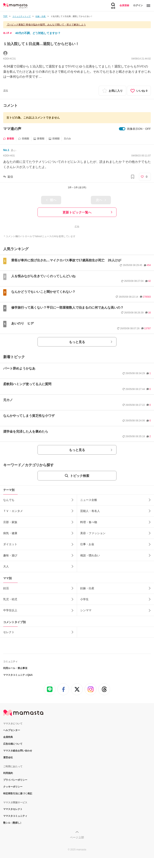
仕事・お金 (87, 544)
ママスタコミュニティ (15, 816)
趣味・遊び (10, 555)
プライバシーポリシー (15, 780)
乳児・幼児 (10, 599)
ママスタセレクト (12, 809)
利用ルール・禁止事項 (15, 668)
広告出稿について (12, 744)
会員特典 (8, 737)
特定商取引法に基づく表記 (17, 793)
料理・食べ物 (88, 522)
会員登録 (124, 5)
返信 (10, 176)
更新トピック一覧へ (77, 212)
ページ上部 (77, 837)
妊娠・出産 (87, 588)
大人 (6, 566)
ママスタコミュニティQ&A (18, 675)
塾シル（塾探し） (12, 823)
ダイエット (10, 544)
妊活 (6, 588)
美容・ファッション (92, 533)
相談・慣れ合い (90, 555)
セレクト (8, 632)
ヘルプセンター (11, 730)
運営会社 (8, 757)
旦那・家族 (10, 522)
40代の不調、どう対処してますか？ (38, 33)
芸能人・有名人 (90, 511)
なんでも (8, 500)
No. (6, 150)
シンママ (85, 610)
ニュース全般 (88, 500)
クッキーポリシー (12, 786)
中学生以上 (10, 610)
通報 (5, 90)
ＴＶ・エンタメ (13, 511)
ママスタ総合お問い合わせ (17, 750)
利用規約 (8, 773)
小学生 (84, 599)
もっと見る (77, 342)
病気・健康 (10, 533)
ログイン (138, 5)
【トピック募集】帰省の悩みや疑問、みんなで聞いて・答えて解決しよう (46, 24)
